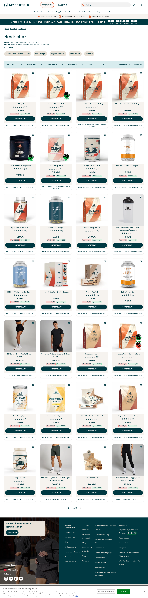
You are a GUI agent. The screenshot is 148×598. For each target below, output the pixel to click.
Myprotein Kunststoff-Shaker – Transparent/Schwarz (128, 229)
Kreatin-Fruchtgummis (56, 416)
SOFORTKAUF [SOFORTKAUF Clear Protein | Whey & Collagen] (127, 119)
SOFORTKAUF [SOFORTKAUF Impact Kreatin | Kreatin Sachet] (56, 307)
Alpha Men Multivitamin (20, 228)
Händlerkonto (100, 558)
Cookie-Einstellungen (13, 565)
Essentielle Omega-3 (56, 228)
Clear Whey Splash (20, 416)
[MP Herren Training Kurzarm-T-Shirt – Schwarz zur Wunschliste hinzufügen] (69, 323)
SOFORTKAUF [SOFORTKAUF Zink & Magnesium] (127, 307)
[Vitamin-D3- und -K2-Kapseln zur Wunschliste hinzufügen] (141, 135)
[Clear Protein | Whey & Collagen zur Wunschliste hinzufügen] (141, 73)
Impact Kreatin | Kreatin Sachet (56, 292)
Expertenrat (109, 12)
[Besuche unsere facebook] (11, 579)
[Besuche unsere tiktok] (16, 579)
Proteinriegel (40, 54)
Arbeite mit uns (100, 563)
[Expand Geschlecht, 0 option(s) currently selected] (76, 64)
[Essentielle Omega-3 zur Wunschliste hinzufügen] (69, 197)
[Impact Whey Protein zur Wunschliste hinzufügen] (33, 73)
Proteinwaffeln (92, 478)
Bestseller (22, 29)
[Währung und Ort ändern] (29, 570)
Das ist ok (123, 591)
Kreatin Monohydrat (56, 104)
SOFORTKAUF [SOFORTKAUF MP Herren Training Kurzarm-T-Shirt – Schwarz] (56, 369)
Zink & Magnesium (128, 292)
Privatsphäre (99, 548)
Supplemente (61, 12)
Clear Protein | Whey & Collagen (128, 104)
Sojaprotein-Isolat (92, 354)
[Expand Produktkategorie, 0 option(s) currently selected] (35, 64)
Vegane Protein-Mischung (128, 416)
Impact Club (123, 543)
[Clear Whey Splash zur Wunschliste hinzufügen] (33, 385)
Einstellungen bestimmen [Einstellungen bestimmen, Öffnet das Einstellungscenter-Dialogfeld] (106, 591)
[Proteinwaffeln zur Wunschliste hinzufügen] (105, 447)
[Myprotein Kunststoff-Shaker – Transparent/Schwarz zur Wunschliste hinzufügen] (141, 197)
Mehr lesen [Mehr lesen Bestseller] (8, 47)
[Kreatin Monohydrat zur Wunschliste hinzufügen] (69, 73)
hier (35, 44)
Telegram (122, 548)
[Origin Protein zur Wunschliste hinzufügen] (33, 447)
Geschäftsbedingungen (103, 553)
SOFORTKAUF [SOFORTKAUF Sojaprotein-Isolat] (91, 369)
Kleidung (89, 54)
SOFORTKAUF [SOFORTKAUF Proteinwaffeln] (91, 493)
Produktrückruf (70, 562)
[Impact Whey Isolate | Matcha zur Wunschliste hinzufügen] (141, 323)
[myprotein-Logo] (16, 5)
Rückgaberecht (70, 547)
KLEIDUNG (63, 5)
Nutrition (13, 29)
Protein (51, 12)
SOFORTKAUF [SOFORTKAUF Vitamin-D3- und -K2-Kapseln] (127, 181)
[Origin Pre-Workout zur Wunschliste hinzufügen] (105, 135)
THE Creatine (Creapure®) (20, 166)
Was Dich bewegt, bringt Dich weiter (130, 562)
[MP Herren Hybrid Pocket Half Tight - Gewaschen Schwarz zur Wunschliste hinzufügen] (69, 447)
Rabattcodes (124, 538)
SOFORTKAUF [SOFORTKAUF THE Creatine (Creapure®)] (20, 181)
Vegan (99, 12)
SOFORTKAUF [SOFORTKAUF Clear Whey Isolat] (56, 181)
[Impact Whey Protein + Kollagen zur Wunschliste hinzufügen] (105, 73)
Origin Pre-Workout (92, 166)
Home (7, 29)
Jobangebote (100, 567)
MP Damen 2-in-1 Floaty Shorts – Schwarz (20, 355)
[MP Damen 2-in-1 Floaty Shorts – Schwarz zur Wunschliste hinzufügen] (33, 323)
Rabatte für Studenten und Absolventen (129, 554)
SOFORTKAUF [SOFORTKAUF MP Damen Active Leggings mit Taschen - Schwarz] (127, 493)
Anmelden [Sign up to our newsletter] (12, 532)
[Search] (83, 4)
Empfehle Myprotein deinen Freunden (129, 532)
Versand (68, 557)
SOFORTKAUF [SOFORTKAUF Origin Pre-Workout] (91, 181)
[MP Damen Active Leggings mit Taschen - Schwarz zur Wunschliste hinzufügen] (141, 447)
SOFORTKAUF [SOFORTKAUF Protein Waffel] (91, 307)
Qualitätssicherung (102, 535)
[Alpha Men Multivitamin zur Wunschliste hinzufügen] (33, 197)
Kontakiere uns (70, 537)
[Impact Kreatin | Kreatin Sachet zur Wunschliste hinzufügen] (69, 261)
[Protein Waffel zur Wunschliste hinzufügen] (105, 261)
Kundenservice (70, 532)
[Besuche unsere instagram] (6, 579)
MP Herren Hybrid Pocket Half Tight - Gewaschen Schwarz (56, 479)
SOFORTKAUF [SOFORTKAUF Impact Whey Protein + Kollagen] (91, 119)
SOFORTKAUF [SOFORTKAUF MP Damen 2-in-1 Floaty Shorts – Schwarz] (20, 369)
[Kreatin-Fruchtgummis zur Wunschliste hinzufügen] (69, 385)
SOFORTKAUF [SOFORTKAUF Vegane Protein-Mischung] (127, 431)
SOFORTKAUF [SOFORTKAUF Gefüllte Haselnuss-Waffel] (91, 431)
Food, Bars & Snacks (87, 12)
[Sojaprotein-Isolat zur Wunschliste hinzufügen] (105, 323)
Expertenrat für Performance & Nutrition (105, 574)
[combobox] (106, 4)
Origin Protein (20, 478)
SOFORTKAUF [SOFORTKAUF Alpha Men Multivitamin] (20, 245)
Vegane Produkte (58, 54)
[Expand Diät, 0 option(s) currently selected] (96, 64)
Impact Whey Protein (20, 104)
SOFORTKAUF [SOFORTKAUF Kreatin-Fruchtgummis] (56, 431)
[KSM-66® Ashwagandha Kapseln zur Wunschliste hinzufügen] (33, 261)
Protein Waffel (92, 292)
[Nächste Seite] (81, 508)
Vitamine (72, 12)
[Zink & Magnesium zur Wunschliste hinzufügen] (141, 261)
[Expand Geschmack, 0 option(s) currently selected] (55, 64)
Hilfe (66, 542)
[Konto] (134, 4)
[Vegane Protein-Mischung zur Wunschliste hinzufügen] (141, 385)
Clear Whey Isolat (56, 166)
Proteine (85, 530)
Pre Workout (75, 54)
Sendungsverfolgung (72, 552)
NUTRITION (47, 5)
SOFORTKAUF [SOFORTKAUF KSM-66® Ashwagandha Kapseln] (20, 307)
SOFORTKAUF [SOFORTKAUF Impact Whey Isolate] (91, 245)
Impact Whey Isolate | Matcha (128, 354)
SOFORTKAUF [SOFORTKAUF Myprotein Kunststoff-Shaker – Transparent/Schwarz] (127, 245)
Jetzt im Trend (39, 12)
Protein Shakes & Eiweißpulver (17, 54)
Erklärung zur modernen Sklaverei (103, 541)
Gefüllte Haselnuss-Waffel (92, 416)
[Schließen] (144, 591)
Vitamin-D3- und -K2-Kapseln (127, 166)
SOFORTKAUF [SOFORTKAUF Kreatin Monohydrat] (56, 119)
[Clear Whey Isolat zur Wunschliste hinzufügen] (69, 135)
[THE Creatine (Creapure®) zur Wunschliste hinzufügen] (33, 135)
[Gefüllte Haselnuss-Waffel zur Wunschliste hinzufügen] (105, 385)
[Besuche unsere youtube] (21, 579)
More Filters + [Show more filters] (124, 64)
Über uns (98, 530)
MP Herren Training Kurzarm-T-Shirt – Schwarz (56, 355)
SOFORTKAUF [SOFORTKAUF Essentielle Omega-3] (56, 245)
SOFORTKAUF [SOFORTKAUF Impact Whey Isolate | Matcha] (127, 369)
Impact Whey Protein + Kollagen (92, 104)
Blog (84, 543)
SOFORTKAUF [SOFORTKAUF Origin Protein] (20, 493)
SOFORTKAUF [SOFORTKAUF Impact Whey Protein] (20, 119)
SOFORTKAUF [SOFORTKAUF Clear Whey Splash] (20, 431)
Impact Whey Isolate (92, 228)
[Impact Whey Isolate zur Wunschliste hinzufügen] (105, 197)
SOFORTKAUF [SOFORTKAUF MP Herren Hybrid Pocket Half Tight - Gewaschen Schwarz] (56, 493)
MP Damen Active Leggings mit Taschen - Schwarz (128, 479)
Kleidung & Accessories (86, 536)
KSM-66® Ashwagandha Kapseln (20, 292)
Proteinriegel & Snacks (87, 549)
